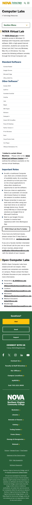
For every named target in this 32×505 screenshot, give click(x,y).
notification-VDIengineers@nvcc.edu (15, 250)
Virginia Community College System (17, 472)
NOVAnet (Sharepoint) (16, 465)
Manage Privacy (14, 450)
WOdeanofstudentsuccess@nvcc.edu (17, 306)
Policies (7, 450)
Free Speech (23, 450)
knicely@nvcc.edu (10, 301)
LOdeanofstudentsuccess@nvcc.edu (17, 291)
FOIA (10, 460)
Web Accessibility (18, 460)
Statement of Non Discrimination (16, 455)
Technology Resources (10, 16)
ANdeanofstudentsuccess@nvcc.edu (17, 286)
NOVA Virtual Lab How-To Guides (16, 229)
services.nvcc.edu (22, 239)
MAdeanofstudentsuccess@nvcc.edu (17, 296)
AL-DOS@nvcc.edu (19, 281)
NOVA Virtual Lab (11, 36)
